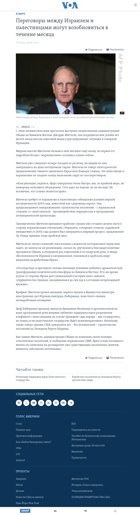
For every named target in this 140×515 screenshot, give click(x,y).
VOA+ (19, 448)
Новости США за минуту (30, 497)
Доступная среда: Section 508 (88, 445)
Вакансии (77, 452)
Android (20, 460)
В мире (20, 14)
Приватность (79, 458)
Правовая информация (29, 436)
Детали (20, 491)
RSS (74, 424)
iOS (18, 454)
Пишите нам (23, 430)
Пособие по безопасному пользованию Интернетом (93, 438)
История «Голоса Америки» (87, 485)
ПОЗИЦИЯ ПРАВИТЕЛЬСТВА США (91, 497)
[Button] (93, 50)
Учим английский (82, 491)
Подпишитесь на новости (86, 430)
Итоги (19, 485)
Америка (21, 479)
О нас (19, 424)
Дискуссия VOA (80, 479)
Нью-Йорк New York (27, 503)
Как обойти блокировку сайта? (33, 442)
